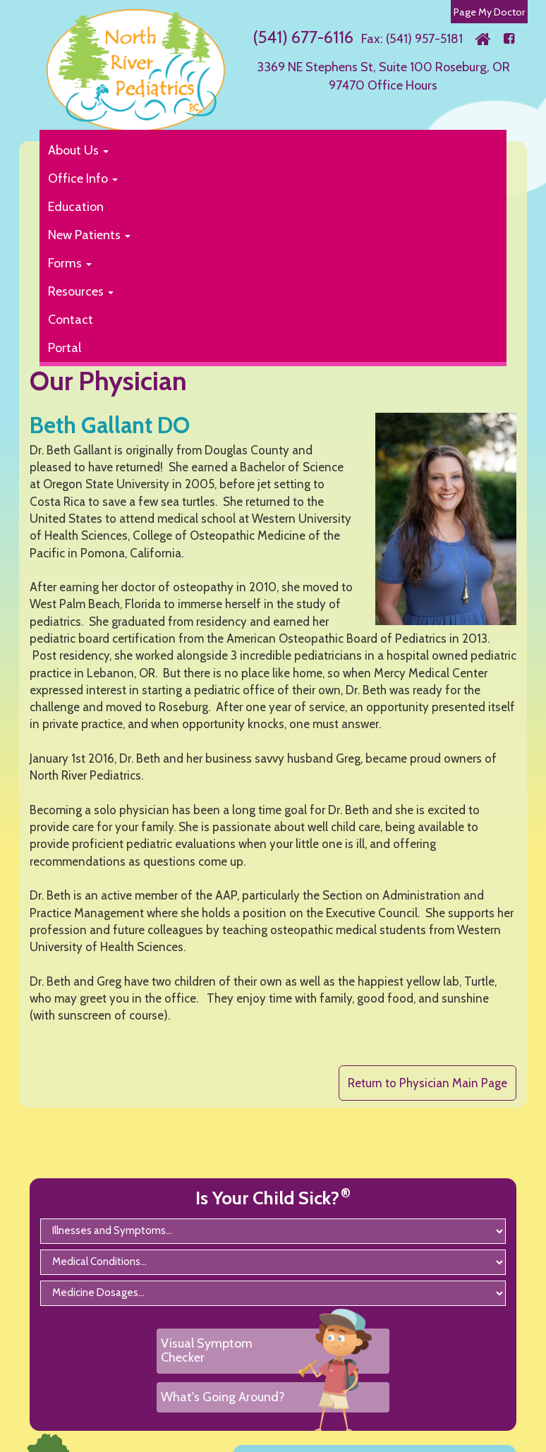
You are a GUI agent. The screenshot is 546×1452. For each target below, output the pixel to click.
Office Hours (402, 85)
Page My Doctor (489, 12)
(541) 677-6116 (303, 37)
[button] (266, 150)
